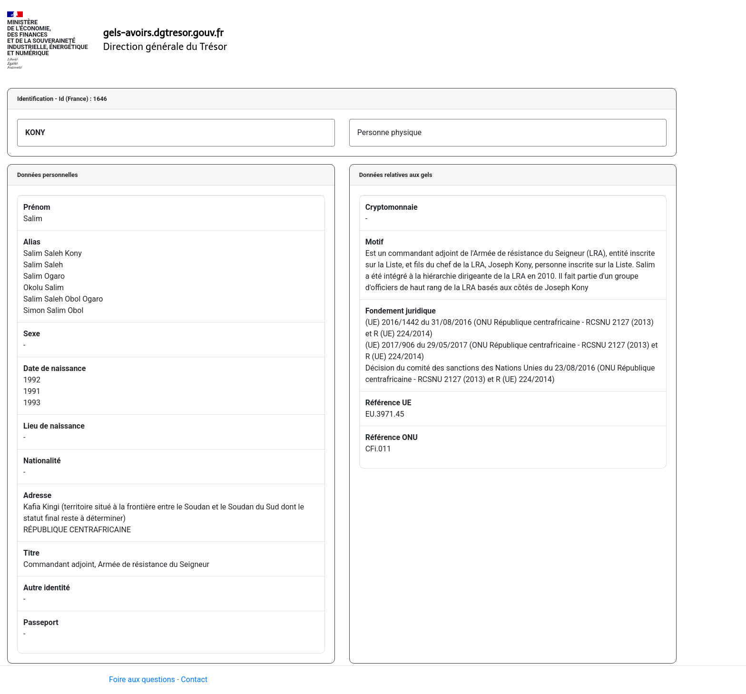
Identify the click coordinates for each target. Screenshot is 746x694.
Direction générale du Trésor (165, 46)
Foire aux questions (142, 679)
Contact (194, 679)
